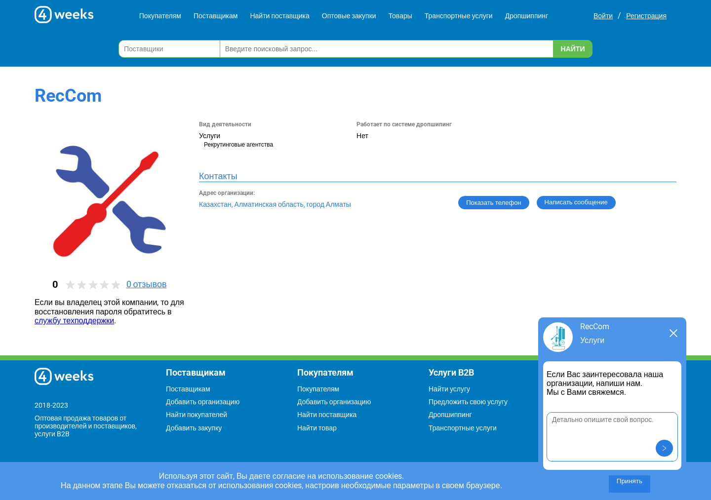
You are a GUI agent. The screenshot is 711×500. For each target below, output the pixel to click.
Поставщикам (216, 16)
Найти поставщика (279, 16)
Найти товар (317, 428)
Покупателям (160, 16)
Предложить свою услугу (468, 402)
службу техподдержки (74, 320)
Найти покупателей (196, 415)
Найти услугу (449, 389)
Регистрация (646, 16)
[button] (664, 448)
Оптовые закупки (349, 16)
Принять (629, 481)
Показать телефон (493, 202)
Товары (400, 16)
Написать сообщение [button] (576, 202)
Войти (603, 16)
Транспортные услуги (459, 16)
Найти (573, 49)
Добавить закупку (194, 428)
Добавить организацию (202, 402)
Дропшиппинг (527, 16)
